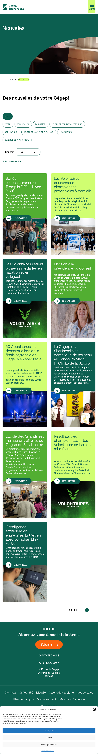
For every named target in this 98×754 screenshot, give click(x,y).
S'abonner (50, 644)
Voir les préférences (49, 744)
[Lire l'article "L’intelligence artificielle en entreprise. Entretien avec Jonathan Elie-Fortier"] (25, 562)
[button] (94, 709)
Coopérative (85, 692)
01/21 (73, 610)
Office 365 (26, 692)
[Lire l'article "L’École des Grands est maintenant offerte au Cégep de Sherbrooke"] (25, 474)
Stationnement (46, 699)
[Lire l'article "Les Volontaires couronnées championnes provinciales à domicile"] (73, 214)
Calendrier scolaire (61, 692)
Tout (7, 116)
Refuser (49, 737)
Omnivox (10, 692)
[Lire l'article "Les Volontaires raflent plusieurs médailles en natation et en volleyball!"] (25, 298)
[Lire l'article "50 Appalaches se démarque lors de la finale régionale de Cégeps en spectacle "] (25, 384)
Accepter (49, 730)
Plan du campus (23, 699)
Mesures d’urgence (72, 699)
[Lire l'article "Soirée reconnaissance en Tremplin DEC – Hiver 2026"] (25, 214)
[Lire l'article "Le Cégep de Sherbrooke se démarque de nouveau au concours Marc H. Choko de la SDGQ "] (73, 384)
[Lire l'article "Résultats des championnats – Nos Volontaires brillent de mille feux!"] (73, 474)
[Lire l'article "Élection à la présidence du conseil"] (73, 298)
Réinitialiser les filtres (12, 161)
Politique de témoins (47, 751)
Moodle (41, 692)
